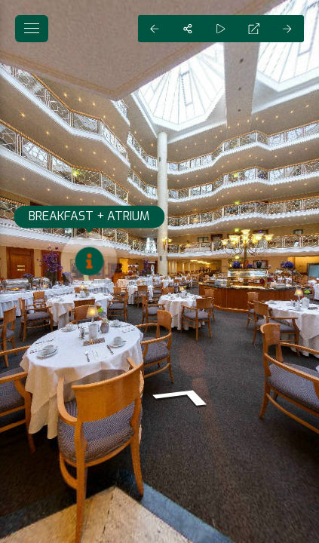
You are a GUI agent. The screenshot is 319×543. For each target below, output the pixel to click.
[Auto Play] (221, 28)
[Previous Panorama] (154, 28)
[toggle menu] (31, 28)
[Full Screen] (254, 28)
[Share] (187, 28)
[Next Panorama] (287, 28)
